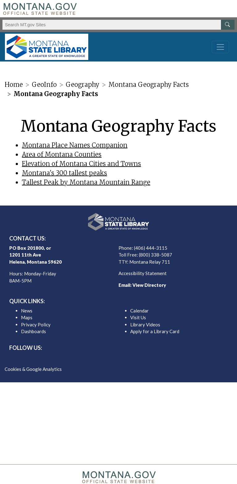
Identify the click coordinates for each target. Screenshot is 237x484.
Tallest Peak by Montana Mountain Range (86, 182)
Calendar (139, 310)
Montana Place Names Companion (74, 145)
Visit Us (138, 317)
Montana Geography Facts (148, 84)
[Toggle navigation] (220, 47)
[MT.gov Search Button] (228, 25)
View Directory (149, 285)
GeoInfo (44, 84)
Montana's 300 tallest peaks (64, 173)
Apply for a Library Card (154, 331)
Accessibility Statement (142, 273)
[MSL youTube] (133, 358)
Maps (26, 317)
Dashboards (33, 331)
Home (14, 84)
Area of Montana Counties (62, 154)
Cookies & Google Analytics (33, 369)
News (26, 310)
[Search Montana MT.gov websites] (118, 25)
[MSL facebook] (104, 358)
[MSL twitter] (113, 358)
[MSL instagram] (123, 358)
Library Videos (145, 324)
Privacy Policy (36, 324)
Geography (82, 84)
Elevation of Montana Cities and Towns (81, 164)
